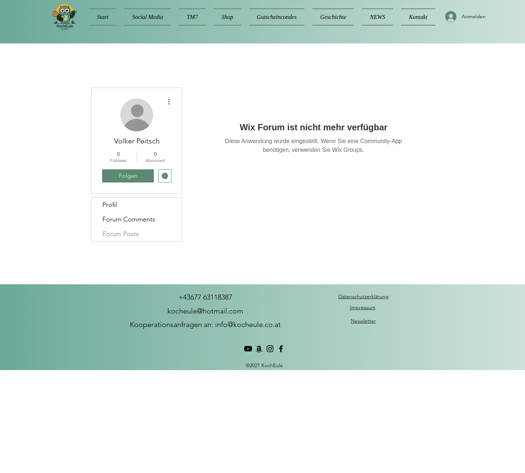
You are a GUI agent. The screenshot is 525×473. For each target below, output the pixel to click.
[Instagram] (270, 348)
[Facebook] (280, 348)
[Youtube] (248, 348)
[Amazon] (259, 348)
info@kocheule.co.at (248, 324)
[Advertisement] (219, 421)
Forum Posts (120, 234)
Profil (109, 205)
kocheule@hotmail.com (205, 311)
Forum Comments (128, 219)
